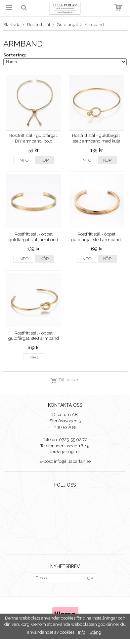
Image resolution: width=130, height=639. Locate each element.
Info (24, 160)
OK (90, 578)
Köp (44, 160)
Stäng (95, 632)
